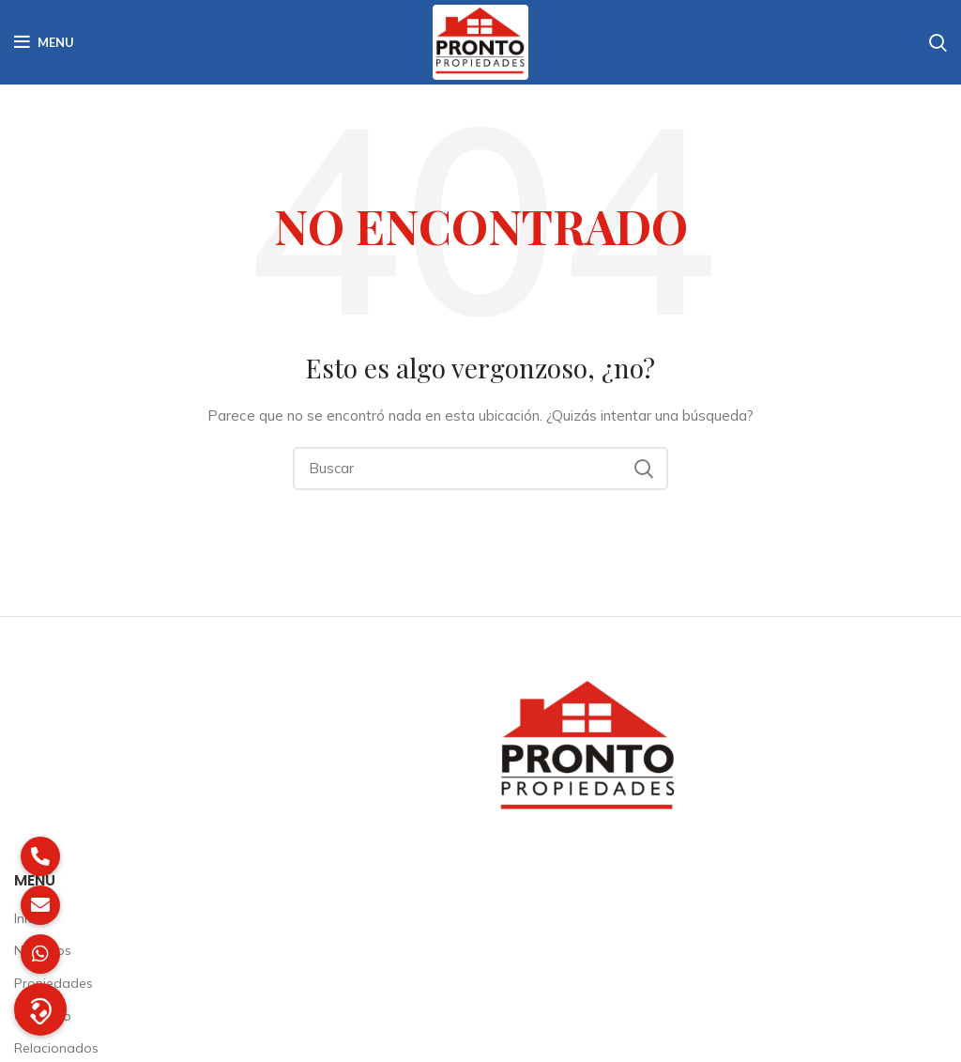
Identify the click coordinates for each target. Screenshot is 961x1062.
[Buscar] (480, 468)
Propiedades (53, 983)
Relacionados (56, 1047)
